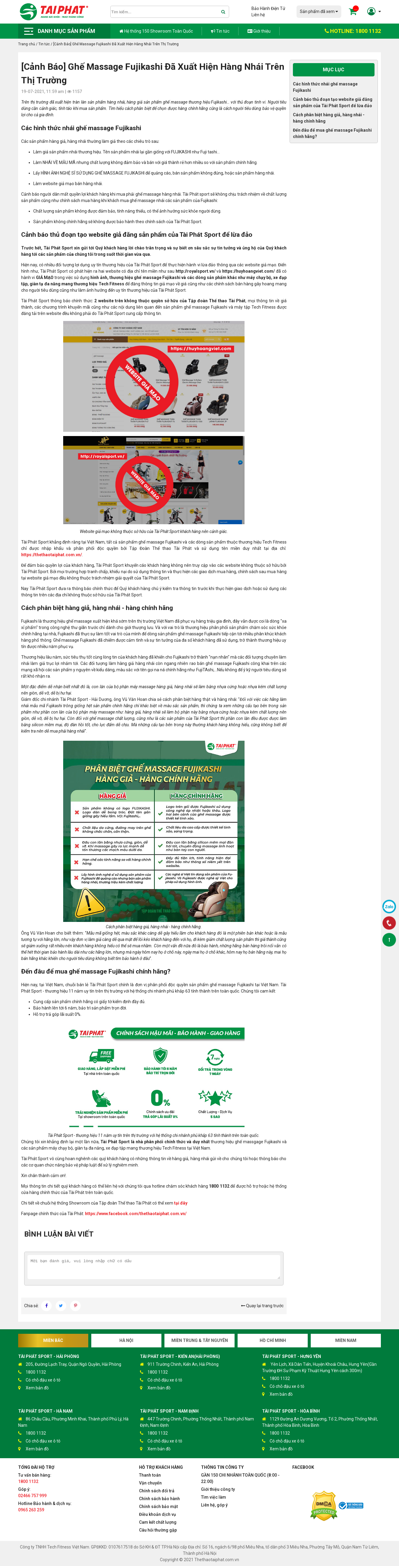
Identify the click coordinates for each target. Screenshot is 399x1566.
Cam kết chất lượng (158, 1522)
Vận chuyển (150, 1483)
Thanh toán (150, 1475)
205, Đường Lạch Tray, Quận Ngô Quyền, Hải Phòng (69, 1364)
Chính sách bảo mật (158, 1506)
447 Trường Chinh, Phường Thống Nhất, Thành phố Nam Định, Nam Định (197, 1422)
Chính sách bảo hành (159, 1498)
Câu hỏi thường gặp (158, 1530)
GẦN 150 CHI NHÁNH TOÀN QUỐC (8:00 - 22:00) (240, 1478)
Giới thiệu (259, 31)
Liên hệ (258, 14)
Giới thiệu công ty (218, 1489)
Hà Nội (126, 1340)
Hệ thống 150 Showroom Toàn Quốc (156, 31)
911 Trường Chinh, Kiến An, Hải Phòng (179, 1364)
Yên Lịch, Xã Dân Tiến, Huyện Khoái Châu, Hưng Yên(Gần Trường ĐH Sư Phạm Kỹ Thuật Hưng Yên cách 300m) (319, 1367)
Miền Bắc (53, 1340)
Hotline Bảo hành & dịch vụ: (45, 1506)
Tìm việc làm (213, 1497)
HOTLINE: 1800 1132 (353, 31)
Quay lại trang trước (262, 1305)
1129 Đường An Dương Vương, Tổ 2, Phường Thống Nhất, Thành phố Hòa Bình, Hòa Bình (320, 1422)
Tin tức (220, 31)
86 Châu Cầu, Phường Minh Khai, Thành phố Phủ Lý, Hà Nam (73, 1422)
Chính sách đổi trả (156, 1490)
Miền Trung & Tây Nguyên (199, 1340)
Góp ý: (32, 1492)
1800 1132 (32, 1372)
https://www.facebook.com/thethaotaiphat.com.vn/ (136, 1213)
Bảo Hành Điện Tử (268, 8)
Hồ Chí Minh (273, 1340)
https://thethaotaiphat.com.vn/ (51, 554)
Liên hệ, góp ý (214, 1505)
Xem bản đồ (33, 1388)
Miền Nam (345, 1340)
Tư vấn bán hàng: (34, 1478)
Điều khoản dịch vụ (157, 1514)
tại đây (180, 1203)
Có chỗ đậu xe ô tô (39, 1380)
